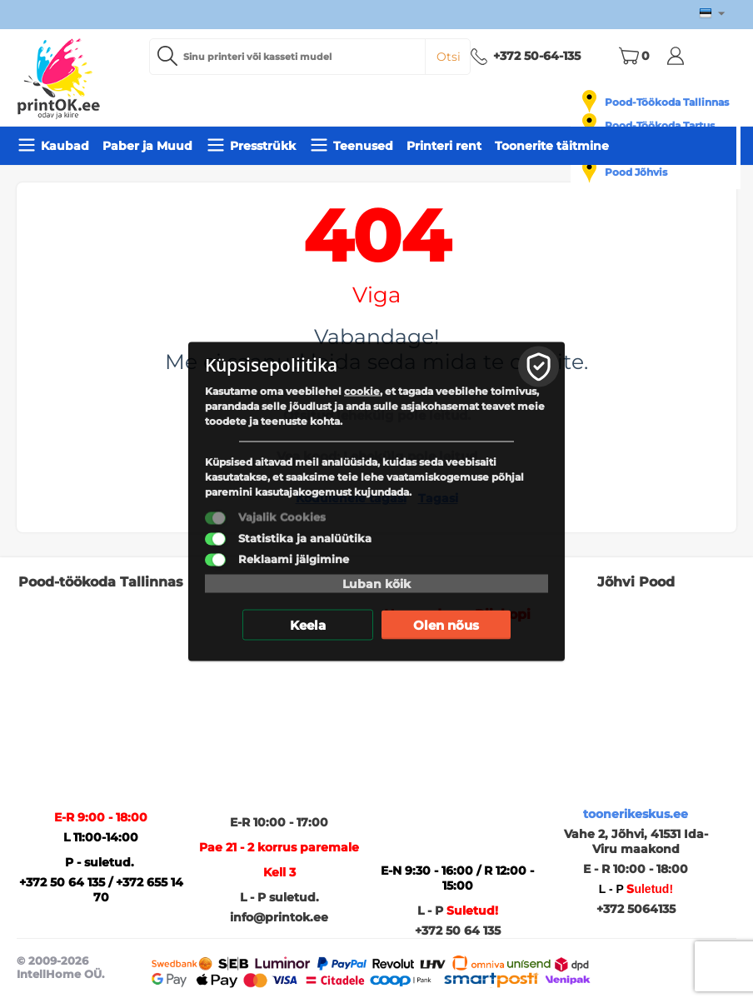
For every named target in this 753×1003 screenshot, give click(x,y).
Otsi (448, 56)
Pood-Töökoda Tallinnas (667, 102)
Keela (308, 625)
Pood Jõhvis (636, 172)
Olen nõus (446, 625)
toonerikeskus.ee (635, 813)
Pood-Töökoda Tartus (660, 125)
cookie (362, 391)
